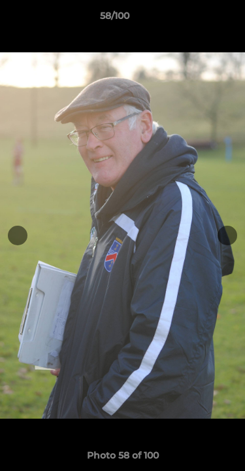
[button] (198, 19)
